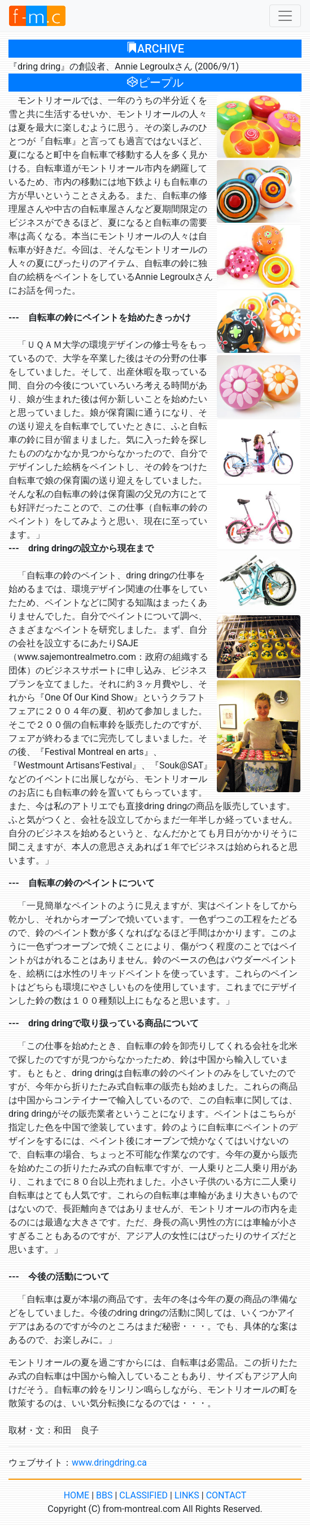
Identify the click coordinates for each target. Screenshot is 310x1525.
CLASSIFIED (143, 1495)
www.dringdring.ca (109, 1462)
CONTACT (226, 1495)
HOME (76, 1495)
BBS (104, 1495)
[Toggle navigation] (285, 16)
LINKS (186, 1495)
